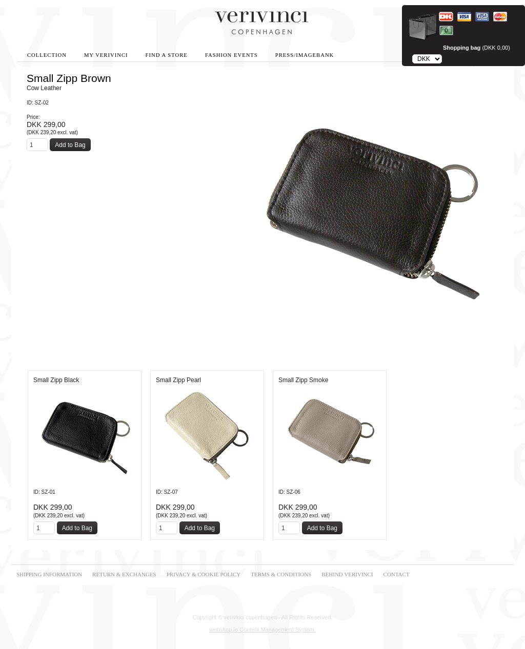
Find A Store (167, 55)
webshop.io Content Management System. (262, 629)
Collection (47, 55)
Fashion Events (231, 55)
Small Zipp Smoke (303, 380)
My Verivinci (106, 55)
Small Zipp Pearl (178, 380)
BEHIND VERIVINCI (347, 574)
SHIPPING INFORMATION (49, 574)
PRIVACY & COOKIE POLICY (204, 574)
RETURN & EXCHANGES (124, 574)
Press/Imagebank (304, 55)
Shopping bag (461, 48)
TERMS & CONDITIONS (281, 574)
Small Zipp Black (56, 380)
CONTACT (396, 574)
